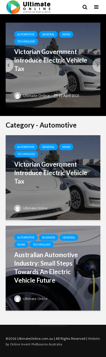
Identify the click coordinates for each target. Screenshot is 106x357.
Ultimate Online (32, 95)
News (66, 34)
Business (48, 237)
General (48, 34)
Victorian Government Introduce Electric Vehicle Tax (50, 60)
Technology (26, 41)
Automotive (25, 34)
